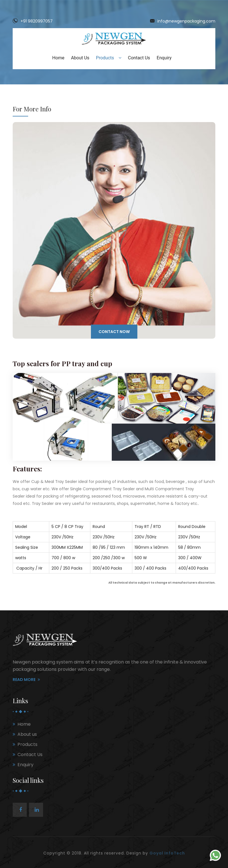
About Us (80, 57)
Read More (26, 679)
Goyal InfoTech (167, 853)
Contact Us (139, 57)
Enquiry (164, 57)
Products (108, 57)
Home (58, 57)
